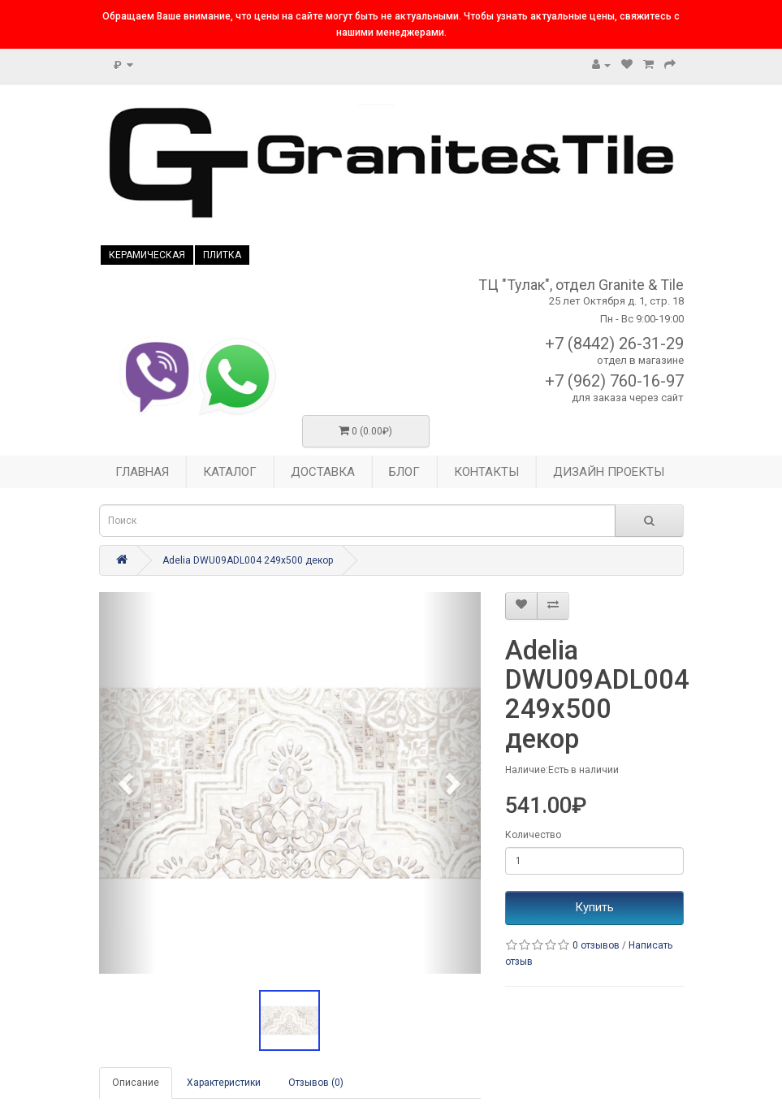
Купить (594, 907)
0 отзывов (596, 945)
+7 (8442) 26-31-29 (614, 343)
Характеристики (224, 1082)
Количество (533, 835)
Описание (135, 1082)
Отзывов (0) (315, 1082)
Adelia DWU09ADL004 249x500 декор (247, 560)
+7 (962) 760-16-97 (614, 381)
